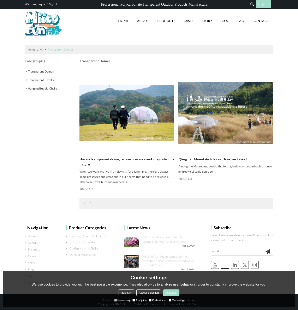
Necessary (122, 300)
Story (207, 21)
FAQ (241, 21)
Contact (260, 21)
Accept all (171, 292)
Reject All (126, 292)
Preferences (158, 300)
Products (166, 21)
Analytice (139, 300)
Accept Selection (149, 292)
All (41, 49)
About (143, 21)
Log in (41, 4)
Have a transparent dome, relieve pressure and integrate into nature (126, 161)
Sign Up (53, 4)
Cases (188, 21)
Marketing (176, 300)
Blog (224, 21)
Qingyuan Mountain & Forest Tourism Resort (212, 159)
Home (123, 21)
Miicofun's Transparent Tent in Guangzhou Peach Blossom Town (164, 239)
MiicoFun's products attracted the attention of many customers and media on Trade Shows (168, 261)
